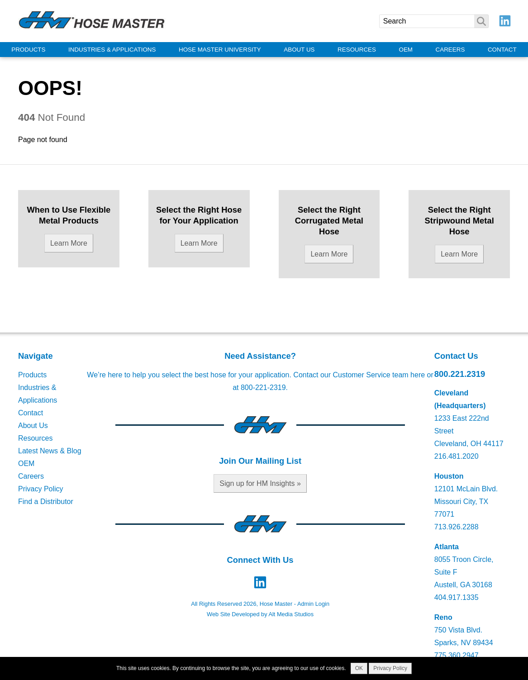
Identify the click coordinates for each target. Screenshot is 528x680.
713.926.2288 (456, 527)
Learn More (68, 243)
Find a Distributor (45, 501)
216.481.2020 (456, 456)
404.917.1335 (456, 597)
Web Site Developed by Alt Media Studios (260, 614)
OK (359, 668)
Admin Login (313, 603)
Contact (502, 49)
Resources (357, 49)
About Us (299, 49)
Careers (450, 49)
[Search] (434, 21)
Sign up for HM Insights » (260, 483)
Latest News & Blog (49, 451)
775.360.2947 (456, 655)
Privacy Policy (40, 489)
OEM (406, 49)
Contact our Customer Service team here (359, 375)
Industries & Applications (112, 49)
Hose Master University (220, 49)
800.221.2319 (459, 374)
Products (28, 49)
